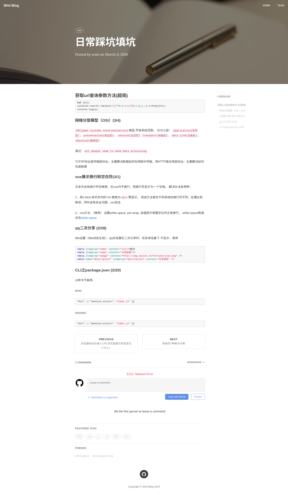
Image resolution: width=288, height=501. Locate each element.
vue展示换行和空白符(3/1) (232, 116)
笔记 (79, 436)
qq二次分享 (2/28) (228, 121)
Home (266, 5)
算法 (116, 436)
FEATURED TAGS (86, 428)
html (126, 436)
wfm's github (82, 456)
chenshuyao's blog (102, 456)
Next (173, 341)
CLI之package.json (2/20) (231, 127)
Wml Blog (11, 5)
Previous (106, 344)
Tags (281, 5)
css (106, 436)
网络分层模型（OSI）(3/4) (232, 110)
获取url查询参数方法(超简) (231, 105)
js (98, 436)
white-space (89, 217)
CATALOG (224, 96)
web (79, 30)
